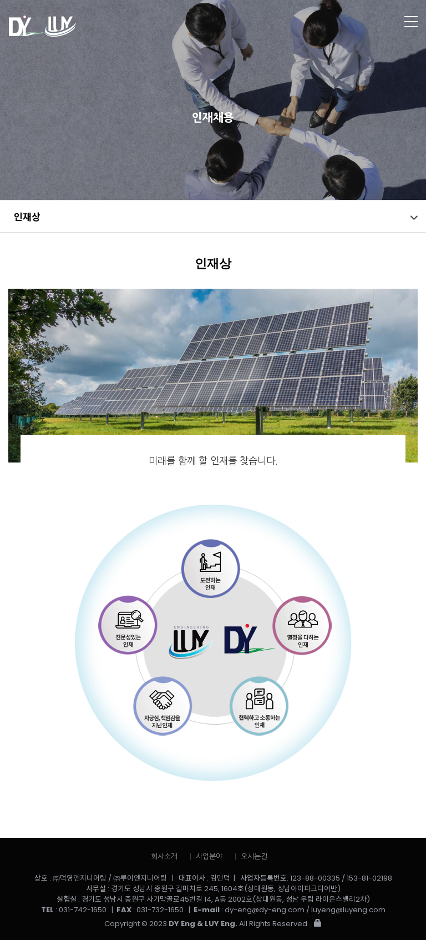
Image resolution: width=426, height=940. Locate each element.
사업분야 (209, 856)
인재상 (27, 216)
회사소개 (164, 856)
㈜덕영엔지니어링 (106, 26)
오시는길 (254, 856)
